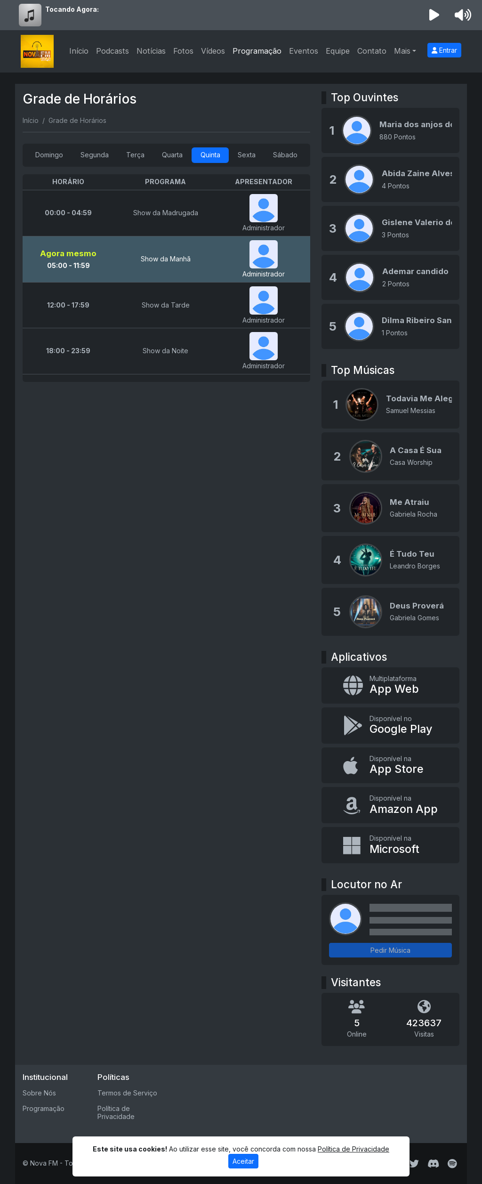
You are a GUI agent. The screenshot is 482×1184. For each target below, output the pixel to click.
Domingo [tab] (49, 155)
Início (78, 51)
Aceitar (243, 1161)
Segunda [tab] (94, 155)
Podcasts (112, 51)
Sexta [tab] (247, 155)
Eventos (303, 51)
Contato (371, 51)
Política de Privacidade (116, 1112)
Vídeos (213, 51)
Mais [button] (402, 51)
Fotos (183, 51)
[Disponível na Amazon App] (390, 805)
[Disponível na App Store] (390, 765)
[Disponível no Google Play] (390, 725)
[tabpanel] (166, 278)
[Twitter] (414, 1163)
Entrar (444, 50)
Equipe (338, 51)
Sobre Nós (39, 1093)
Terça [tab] (135, 155)
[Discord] (433, 1163)
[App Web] (390, 685)
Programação (257, 51)
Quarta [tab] (172, 155)
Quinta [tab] (210, 155)
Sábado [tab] (285, 155)
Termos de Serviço (127, 1093)
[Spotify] (452, 1163)
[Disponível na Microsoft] (390, 845)
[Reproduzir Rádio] (434, 15)
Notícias (151, 51)
